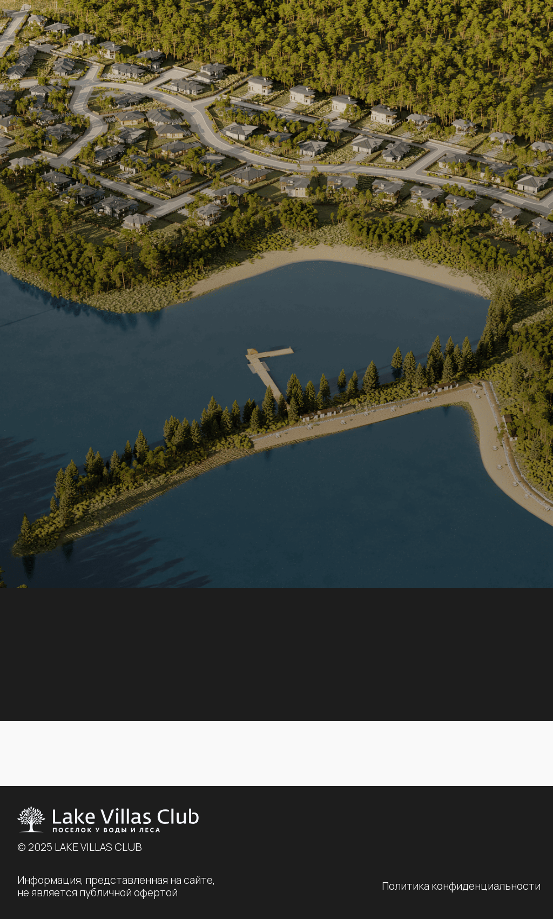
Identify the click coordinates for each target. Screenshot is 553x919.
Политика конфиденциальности (461, 886)
